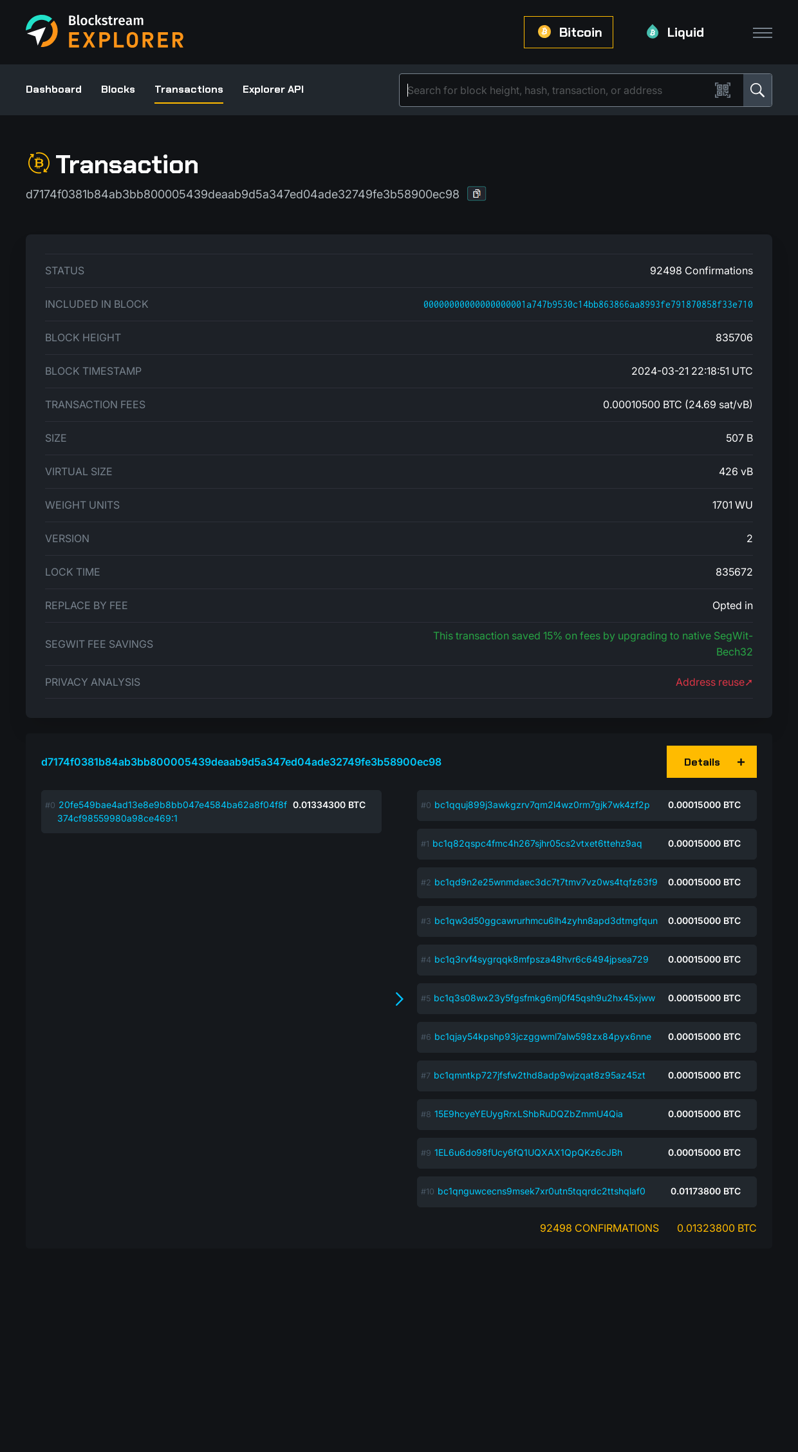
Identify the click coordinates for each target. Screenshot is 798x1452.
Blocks (118, 89)
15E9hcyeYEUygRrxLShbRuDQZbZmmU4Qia (528, 1113)
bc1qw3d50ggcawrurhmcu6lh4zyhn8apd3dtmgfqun (546, 920)
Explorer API (273, 89)
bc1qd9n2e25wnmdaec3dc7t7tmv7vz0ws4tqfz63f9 (546, 881)
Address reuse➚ (714, 681)
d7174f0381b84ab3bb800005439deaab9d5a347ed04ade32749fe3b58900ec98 (241, 761)
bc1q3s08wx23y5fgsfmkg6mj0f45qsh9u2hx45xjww (544, 997)
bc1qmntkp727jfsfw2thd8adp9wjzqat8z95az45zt (539, 1075)
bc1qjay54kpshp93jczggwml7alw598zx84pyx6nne (542, 1036)
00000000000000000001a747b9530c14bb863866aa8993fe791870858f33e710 (588, 304)
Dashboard (54, 89)
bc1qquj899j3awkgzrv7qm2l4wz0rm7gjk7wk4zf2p (542, 804)
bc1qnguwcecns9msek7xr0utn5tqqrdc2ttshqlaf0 (541, 1190)
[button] (477, 193)
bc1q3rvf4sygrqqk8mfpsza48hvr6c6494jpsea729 (541, 959)
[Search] (557, 90)
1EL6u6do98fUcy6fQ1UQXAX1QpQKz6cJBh (528, 1152)
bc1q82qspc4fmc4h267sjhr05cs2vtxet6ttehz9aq (537, 843)
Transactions (188, 89)
